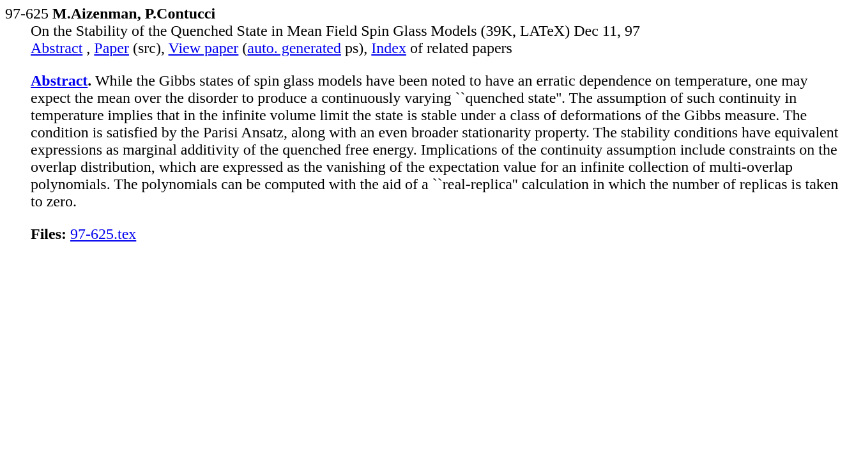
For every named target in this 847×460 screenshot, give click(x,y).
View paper (204, 48)
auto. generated (294, 48)
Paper (111, 48)
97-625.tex (103, 234)
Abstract (56, 48)
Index (388, 48)
